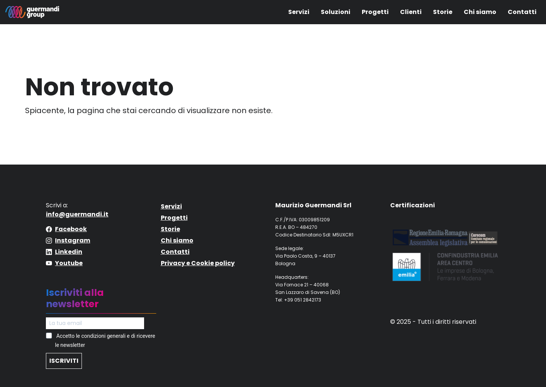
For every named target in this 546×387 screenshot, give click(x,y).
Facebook (71, 229)
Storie (442, 12)
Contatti (522, 12)
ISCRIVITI (63, 360)
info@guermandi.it (77, 214)
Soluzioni (335, 12)
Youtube (69, 263)
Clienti (411, 12)
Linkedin (68, 251)
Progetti (375, 12)
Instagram (72, 240)
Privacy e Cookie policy (198, 263)
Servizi (298, 12)
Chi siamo (480, 12)
